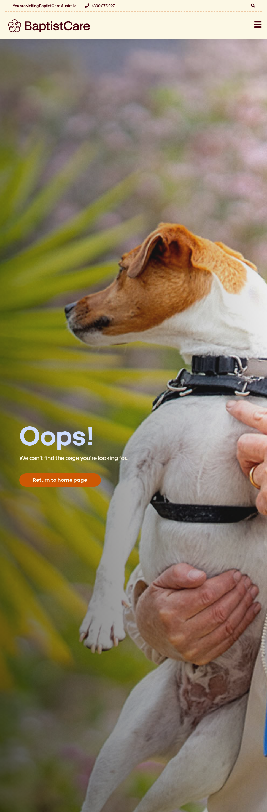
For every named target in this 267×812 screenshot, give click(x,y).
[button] (253, 6)
